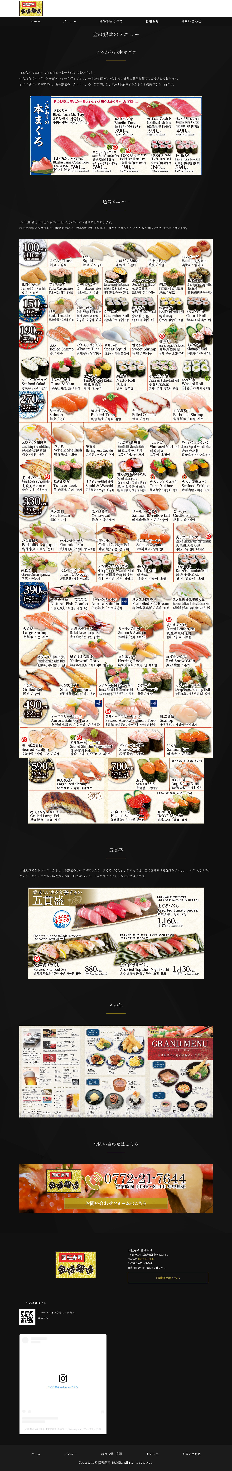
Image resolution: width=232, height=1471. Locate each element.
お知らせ (152, 21)
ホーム (36, 21)
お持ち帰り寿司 (111, 21)
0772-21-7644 (146, 1259)
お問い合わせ (191, 21)
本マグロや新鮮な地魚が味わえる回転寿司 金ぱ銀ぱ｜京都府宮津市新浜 (31, 8)
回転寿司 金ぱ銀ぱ (110, 1462)
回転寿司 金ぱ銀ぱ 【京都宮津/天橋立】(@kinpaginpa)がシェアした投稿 (63, 1429)
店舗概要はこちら (168, 1278)
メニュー (70, 21)
